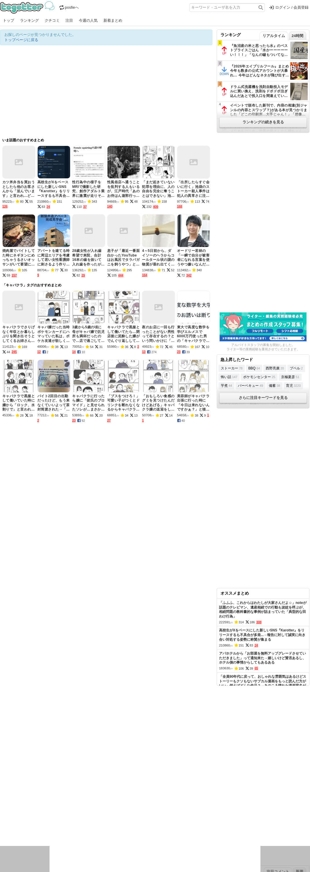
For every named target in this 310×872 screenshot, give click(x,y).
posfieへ (69, 7)
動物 (50, 828)
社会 (31, 821)
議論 (41, 821)
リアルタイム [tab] (273, 36)
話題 (21, 821)
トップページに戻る (21, 40)
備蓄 (274, 386)
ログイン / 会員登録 (289, 7)
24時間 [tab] (297, 36)
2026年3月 (29, 802)
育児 (293, 386)
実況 (50, 821)
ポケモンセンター (259, 377)
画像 (41, 828)
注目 (69, 20)
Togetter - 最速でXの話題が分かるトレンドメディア (28, 7)
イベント (64, 821)
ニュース (7, 821)
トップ (8, 20)
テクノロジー (132, 821)
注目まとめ (9, 784)
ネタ (31, 828)
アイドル (163, 821)
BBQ (254, 368)
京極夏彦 (290, 377)
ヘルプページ (138, 784)
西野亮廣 (275, 368)
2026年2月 (49, 802)
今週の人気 (88, 20)
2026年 (66, 802)
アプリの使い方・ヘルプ (172, 784)
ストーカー (231, 368)
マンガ (206, 821)
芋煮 (226, 386)
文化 (150, 821)
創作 (4, 828)
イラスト (17, 828)
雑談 (105, 821)
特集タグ (7, 840)
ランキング (29, 20)
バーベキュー (250, 386)
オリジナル (115, 784)
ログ (78, 821)
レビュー (91, 821)
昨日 (13, 802)
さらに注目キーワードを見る (263, 397)
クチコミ (52, 20)
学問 (115, 821)
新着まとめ (112, 20)
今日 (4, 802)
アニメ (179, 821)
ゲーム (192, 821)
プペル (296, 368)
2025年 (81, 802)
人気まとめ (51, 784)
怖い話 (229, 377)
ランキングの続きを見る (263, 122)
